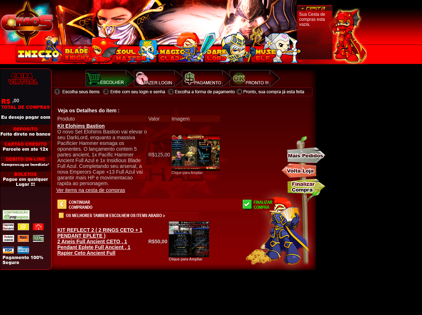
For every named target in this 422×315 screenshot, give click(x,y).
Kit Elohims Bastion (81, 126)
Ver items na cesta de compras (90, 190)
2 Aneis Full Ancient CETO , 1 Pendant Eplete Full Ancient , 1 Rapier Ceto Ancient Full (99, 241)
